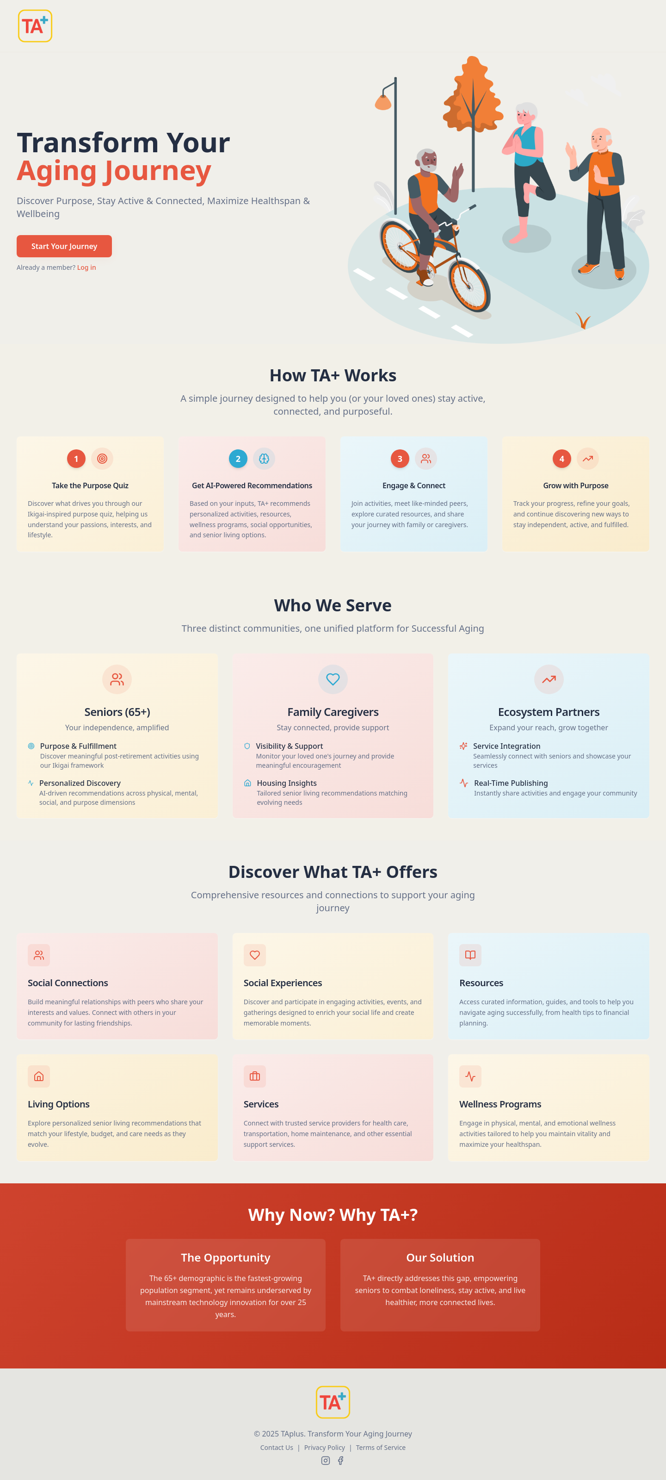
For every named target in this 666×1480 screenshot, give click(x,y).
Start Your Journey (64, 246)
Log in (86, 267)
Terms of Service (381, 1447)
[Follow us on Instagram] (325, 1460)
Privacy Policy (324, 1447)
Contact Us (276, 1447)
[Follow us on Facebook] (340, 1460)
